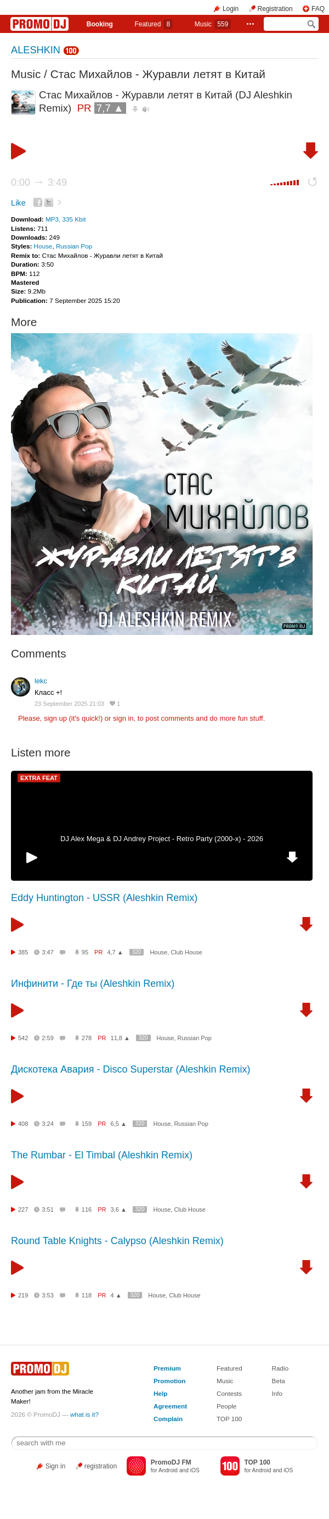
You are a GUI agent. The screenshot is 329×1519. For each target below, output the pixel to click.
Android (168, 1470)
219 (23, 1295)
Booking (100, 24)
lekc (41, 680)
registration (100, 1466)
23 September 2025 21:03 (69, 703)
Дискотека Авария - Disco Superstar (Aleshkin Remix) (131, 1069)
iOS (195, 1470)
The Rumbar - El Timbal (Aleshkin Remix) (101, 1155)
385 (23, 952)
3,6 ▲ (119, 1209)
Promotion (169, 1380)
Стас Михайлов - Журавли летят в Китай (157, 74)
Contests (229, 1393)
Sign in (56, 1466)
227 (23, 1209)
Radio (280, 1368)
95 (85, 952)
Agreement (170, 1406)
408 (23, 1123)
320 (136, 951)
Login (231, 8)
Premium (167, 1368)
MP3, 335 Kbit (66, 219)
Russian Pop (74, 246)
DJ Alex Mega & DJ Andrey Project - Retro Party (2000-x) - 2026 (161, 839)
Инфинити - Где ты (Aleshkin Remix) (92, 983)
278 (87, 1038)
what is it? (84, 1414)
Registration (275, 8)
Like (18, 202)
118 (87, 1295)
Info (277, 1393)
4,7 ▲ (115, 952)
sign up (55, 718)
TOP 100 (229, 1418)
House (43, 246)
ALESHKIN (35, 50)
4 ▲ (116, 1295)
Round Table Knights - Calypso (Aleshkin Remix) (117, 1240)
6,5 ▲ (119, 1123)
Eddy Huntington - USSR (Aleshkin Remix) (104, 897)
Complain (168, 1418)
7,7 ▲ (110, 108)
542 (23, 1038)
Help (160, 1393)
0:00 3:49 (39, 182)
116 (87, 1209)
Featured (153, 24)
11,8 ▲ (120, 1038)
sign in (123, 718)
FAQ (318, 8)
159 (87, 1123)
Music (213, 24)
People (226, 1406)
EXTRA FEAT (39, 778)
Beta (278, 1380)
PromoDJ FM (171, 1462)
